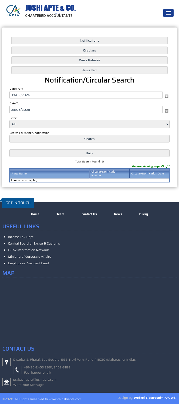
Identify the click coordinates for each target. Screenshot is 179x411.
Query (143, 214)
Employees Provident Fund (28, 263)
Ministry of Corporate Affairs (29, 256)
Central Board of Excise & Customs (34, 243)
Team (60, 214)
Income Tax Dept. (21, 236)
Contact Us (89, 214)
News (118, 214)
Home (35, 214)
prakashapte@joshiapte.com (34, 379)
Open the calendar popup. (166, 96)
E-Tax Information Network (28, 250)
